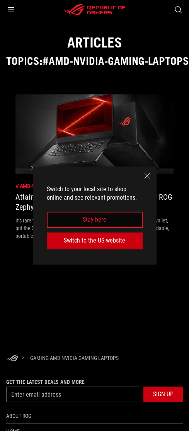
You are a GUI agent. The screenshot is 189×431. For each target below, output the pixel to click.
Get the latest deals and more (45, 382)
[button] (10, 9)
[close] (147, 175)
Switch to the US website (94, 240)
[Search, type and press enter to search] (178, 9)
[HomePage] (12, 359)
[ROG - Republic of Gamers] (95, 9)
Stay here (94, 219)
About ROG (18, 416)
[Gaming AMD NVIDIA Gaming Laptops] (74, 358)
